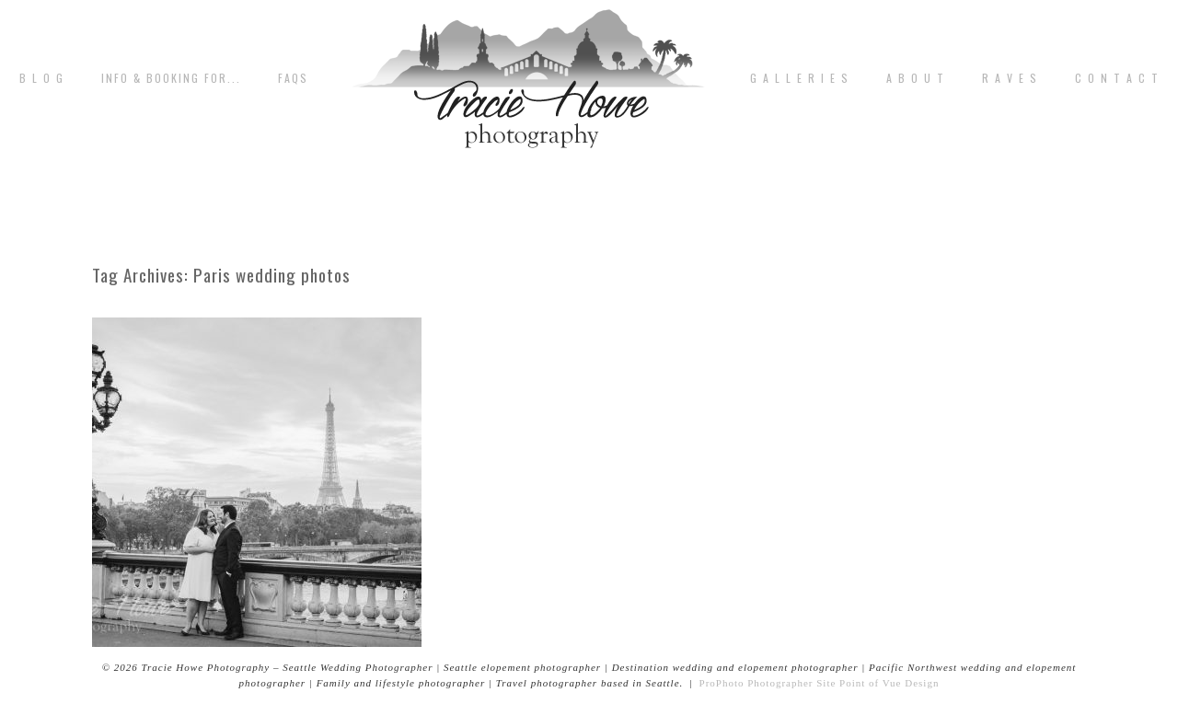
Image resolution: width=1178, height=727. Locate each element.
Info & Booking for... (171, 78)
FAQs (293, 78)
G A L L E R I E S (799, 78)
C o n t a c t (1117, 78)
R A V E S (1010, 78)
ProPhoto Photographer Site (768, 682)
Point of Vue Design (889, 682)
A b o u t (915, 78)
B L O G (41, 78)
